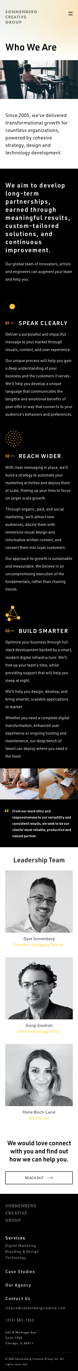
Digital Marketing (20, 1246)
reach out (34, 1178)
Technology (15, 1258)
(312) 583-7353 (19, 1320)
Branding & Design (22, 1252)
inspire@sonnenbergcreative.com (35, 1308)
